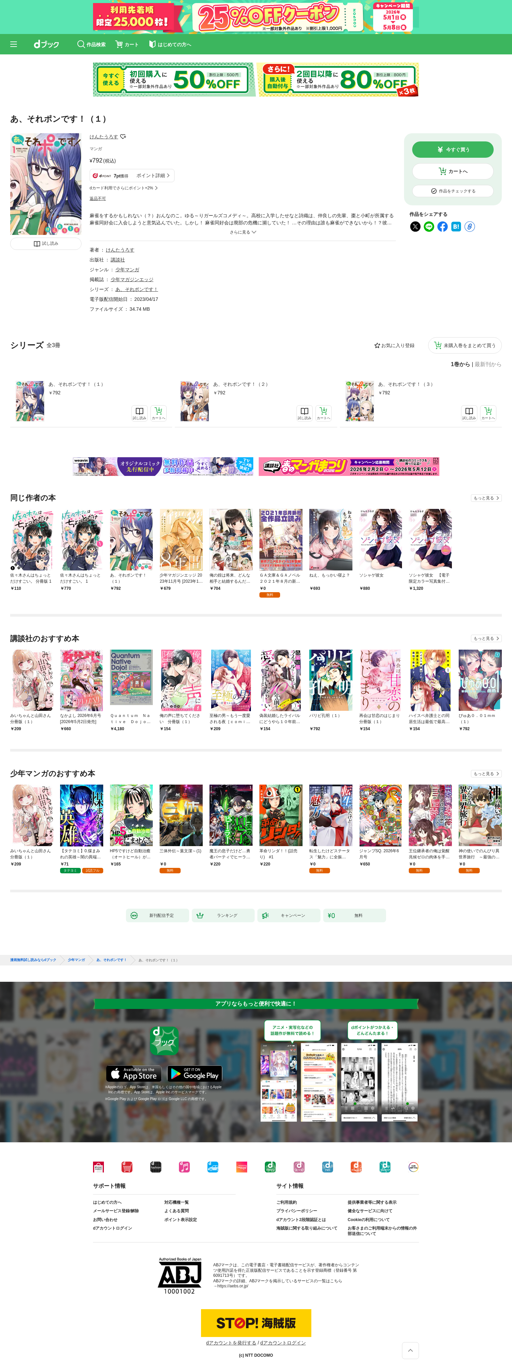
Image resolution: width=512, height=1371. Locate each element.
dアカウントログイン (112, 1228)
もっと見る (484, 498)
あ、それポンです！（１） (77, 384)
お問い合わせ (105, 1219)
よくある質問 (176, 1211)
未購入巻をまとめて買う (470, 345)
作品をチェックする (457, 191)
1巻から (460, 364)
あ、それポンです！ (136, 289)
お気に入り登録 (398, 345)
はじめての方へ (107, 1202)
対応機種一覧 (176, 1202)
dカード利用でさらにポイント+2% (121, 188)
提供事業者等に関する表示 (372, 1202)
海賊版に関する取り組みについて (306, 1228)
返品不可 (98, 198)
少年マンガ (127, 269)
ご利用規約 (286, 1202)
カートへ (458, 171)
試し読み (50, 243)
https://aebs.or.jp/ (232, 1286)
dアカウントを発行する (231, 1343)
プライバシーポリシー (296, 1211)
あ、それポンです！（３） (406, 384)
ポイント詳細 (150, 175)
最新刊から (488, 364)
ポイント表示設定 (180, 1219)
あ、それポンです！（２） (241, 384)
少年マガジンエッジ (132, 279)
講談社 (118, 259)
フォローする (123, 136)
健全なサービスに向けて (370, 1211)
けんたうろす (104, 136)
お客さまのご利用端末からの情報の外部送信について (382, 1231)
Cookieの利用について (369, 1219)
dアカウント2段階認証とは (301, 1219)
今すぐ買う (458, 149)
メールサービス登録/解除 (116, 1211)
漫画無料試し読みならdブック (33, 960)
